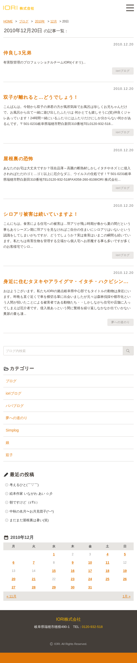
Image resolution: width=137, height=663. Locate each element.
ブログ (11, 381)
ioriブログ (13, 393)
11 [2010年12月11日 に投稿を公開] (107, 562)
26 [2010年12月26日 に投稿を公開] (125, 579)
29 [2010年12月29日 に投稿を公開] (54, 587)
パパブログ (15, 406)
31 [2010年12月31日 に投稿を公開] (90, 587)
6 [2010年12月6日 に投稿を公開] (13, 562)
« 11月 (11, 596)
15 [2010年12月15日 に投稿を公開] (54, 571)
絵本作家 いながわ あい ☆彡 (31, 494)
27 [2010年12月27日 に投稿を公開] (13, 587)
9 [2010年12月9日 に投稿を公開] (72, 562)
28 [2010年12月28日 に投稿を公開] (34, 587)
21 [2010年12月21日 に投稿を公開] (34, 579)
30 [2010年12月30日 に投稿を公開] (72, 587)
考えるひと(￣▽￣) (24, 485)
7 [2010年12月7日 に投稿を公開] (34, 562)
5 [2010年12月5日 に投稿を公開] (125, 554)
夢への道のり (16, 418)
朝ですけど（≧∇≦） (24, 502)
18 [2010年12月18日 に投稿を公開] (107, 571)
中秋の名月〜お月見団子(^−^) (32, 511)
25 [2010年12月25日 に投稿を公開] (107, 579)
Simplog (12, 430)
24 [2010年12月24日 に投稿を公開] (90, 579)
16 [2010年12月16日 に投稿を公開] (72, 571)
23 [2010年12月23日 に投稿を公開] (72, 579)
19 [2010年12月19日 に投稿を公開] (125, 571)
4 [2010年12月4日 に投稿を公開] (107, 554)
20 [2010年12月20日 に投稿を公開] (13, 579)
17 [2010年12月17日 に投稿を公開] (90, 571)
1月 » (127, 596)
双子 (9, 455)
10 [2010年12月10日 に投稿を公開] (90, 562)
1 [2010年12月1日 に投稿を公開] (54, 554)
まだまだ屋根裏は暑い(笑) (29, 520)
